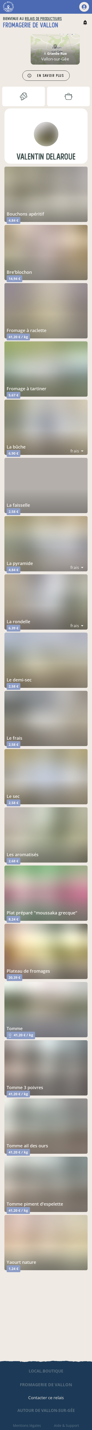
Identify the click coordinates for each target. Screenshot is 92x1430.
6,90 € (13, 453)
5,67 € (13, 395)
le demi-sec (19, 680)
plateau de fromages (28, 971)
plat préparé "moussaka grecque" (42, 913)
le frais (14, 738)
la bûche (16, 447)
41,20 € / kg (18, 336)
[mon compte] (84, 7)
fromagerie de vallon (46, 1384)
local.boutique (46, 1371)
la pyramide (20, 563)
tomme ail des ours (27, 1146)
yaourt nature (21, 1262)
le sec (13, 796)
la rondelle (18, 621)
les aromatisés (23, 854)
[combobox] (77, 451)
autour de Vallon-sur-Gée (46, 1410)
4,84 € (13, 220)
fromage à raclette (26, 330)
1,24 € (13, 1268)
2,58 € (13, 511)
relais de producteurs (43, 19)
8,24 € (13, 919)
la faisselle (18, 505)
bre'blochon (19, 272)
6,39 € (13, 628)
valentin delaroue (46, 156)
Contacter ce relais (46, 1397)
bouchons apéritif (25, 214)
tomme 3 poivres (25, 1087)
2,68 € (13, 861)
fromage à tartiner (26, 389)
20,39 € (14, 977)
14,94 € (14, 278)
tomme (15, 1028)
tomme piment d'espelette (35, 1204)
